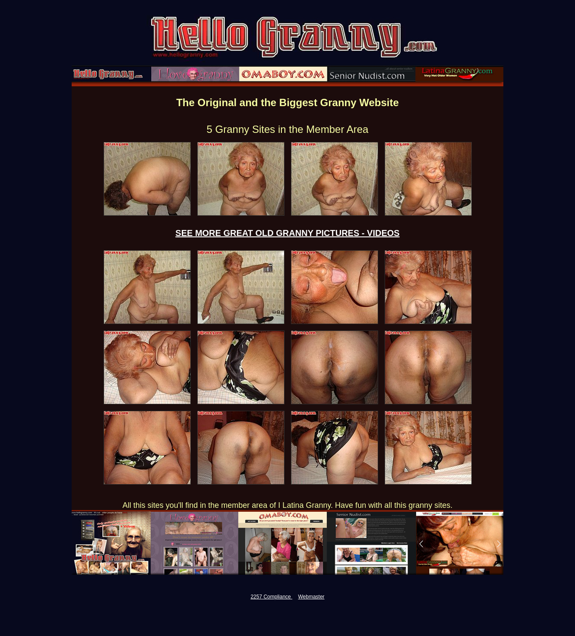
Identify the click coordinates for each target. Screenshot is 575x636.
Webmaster (311, 597)
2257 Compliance (271, 597)
